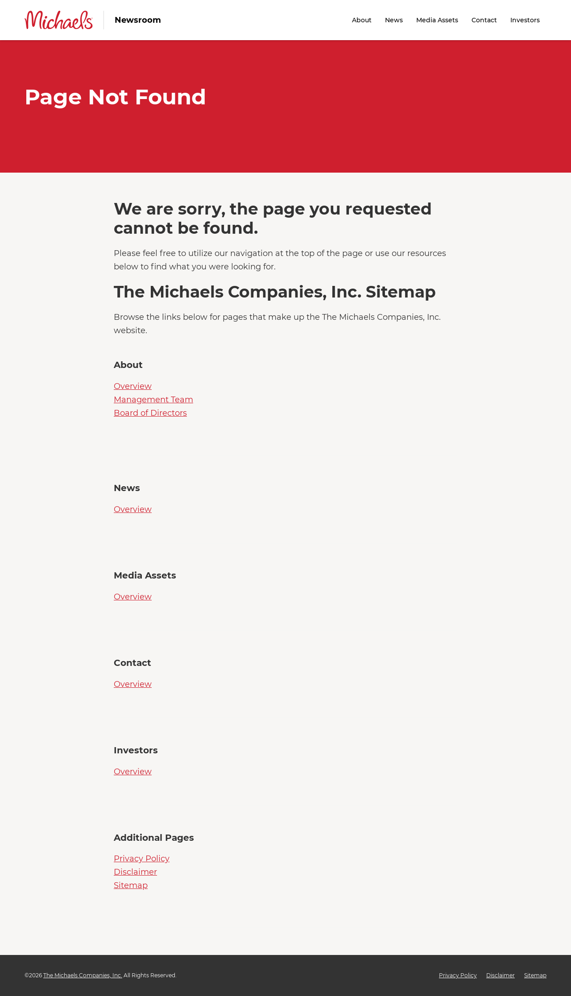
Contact (484, 20)
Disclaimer (135, 872)
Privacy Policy (142, 859)
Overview (133, 386)
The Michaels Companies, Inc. (82, 975)
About (362, 20)
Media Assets (437, 20)
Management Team (153, 400)
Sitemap (131, 885)
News (394, 20)
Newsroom (138, 20)
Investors (525, 20)
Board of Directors (150, 413)
